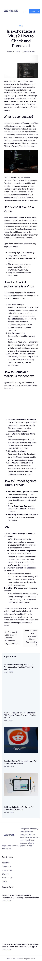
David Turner (30, 51)
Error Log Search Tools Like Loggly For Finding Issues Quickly (20, 761)
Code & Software (17, 958)
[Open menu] (25, 11)
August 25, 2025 (13, 51)
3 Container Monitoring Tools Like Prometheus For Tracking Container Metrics (19, 666)
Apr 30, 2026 (9, 765)
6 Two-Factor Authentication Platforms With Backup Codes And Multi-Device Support (20, 714)
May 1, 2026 (8, 671)
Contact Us (34, 11)
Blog (21, 26)
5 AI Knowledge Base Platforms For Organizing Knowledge (18, 807)
